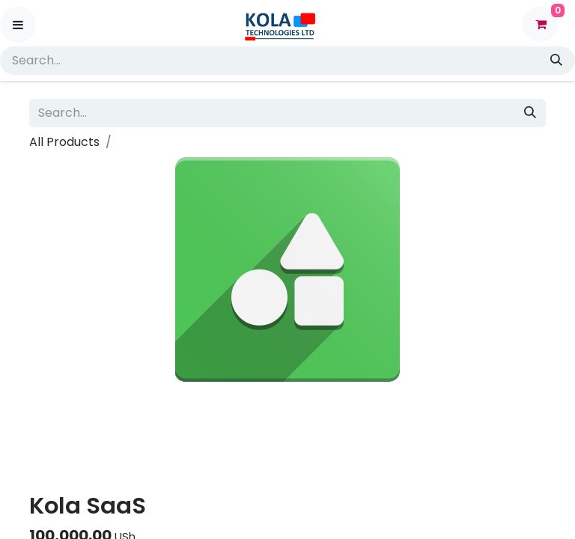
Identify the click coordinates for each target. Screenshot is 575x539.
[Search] (558, 60)
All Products (64, 141)
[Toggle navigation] (18, 24)
